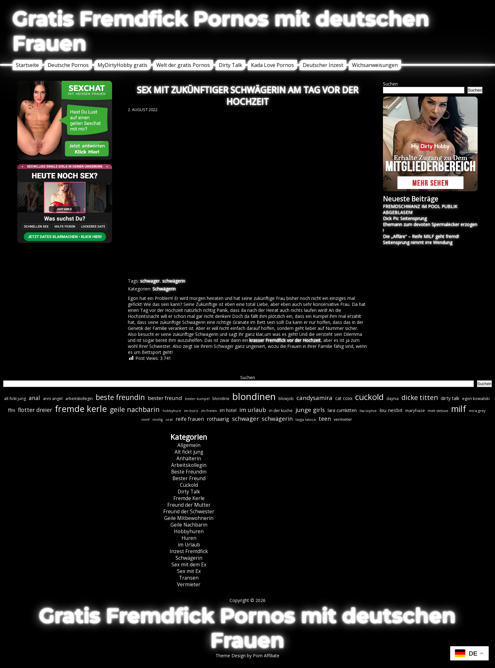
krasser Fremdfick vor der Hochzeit (285, 340)
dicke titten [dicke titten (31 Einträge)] (420, 397)
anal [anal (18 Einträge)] (34, 398)
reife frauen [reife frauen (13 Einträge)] (190, 418)
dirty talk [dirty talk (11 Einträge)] (450, 398)
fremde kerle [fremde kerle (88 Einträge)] (81, 409)
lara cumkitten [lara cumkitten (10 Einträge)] (342, 410)
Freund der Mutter (189, 505)
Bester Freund (189, 478)
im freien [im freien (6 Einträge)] (209, 410)
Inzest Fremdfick (189, 551)
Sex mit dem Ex (188, 564)
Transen (189, 578)
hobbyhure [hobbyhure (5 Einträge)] (172, 411)
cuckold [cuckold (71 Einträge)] (369, 397)
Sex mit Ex (189, 571)
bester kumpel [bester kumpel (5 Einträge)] (197, 399)
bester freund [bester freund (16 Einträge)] (165, 398)
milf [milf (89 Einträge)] (458, 409)
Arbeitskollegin (188, 465)
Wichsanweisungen (375, 65)
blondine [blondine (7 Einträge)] (221, 398)
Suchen (390, 84)
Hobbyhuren (189, 531)
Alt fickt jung (189, 452)
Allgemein (188, 445)
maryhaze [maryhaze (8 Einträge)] (415, 410)
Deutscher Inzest (323, 65)
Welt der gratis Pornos (183, 65)
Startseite (27, 65)
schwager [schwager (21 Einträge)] (245, 418)
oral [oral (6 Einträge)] (169, 419)
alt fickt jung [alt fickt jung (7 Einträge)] (15, 398)
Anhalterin (188, 458)
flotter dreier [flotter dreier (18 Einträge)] (35, 410)
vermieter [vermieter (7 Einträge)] (343, 419)
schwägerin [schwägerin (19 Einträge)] (277, 418)
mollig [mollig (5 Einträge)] (157, 419)
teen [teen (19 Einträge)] (325, 418)
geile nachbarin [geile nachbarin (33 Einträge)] (135, 409)
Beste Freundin (188, 471)
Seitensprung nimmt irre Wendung (417, 242)
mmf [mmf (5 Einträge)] (145, 419)
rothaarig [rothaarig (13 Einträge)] (218, 418)
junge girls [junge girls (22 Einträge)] (310, 410)
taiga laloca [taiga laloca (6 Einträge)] (305, 419)
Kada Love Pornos (272, 65)
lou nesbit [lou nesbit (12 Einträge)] (391, 410)
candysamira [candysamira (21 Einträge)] (314, 398)
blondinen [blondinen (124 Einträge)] (254, 396)
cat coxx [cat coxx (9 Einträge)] (343, 398)
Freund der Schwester (188, 511)
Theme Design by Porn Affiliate (247, 656)
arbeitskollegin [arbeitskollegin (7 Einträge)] (79, 398)
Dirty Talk (230, 65)
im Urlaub (189, 544)
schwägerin (173, 281)
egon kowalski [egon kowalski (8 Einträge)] (476, 398)
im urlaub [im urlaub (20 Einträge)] (252, 410)
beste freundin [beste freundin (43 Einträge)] (120, 397)
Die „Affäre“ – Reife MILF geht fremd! (421, 236)
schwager (150, 281)
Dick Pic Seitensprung (405, 218)
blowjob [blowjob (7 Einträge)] (286, 398)
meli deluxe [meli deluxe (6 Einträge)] (438, 410)
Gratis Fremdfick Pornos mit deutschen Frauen (221, 31)
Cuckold (189, 485)
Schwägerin (164, 289)
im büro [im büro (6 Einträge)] (191, 410)
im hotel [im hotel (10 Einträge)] (228, 410)
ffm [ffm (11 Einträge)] (11, 410)
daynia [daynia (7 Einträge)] (392, 398)
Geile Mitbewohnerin (188, 518)
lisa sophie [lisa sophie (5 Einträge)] (368, 411)
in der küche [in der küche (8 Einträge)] (281, 410)
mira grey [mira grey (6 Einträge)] (477, 410)
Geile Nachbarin (188, 525)
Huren (189, 538)
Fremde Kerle (189, 498)
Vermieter (188, 584)
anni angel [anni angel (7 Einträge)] (53, 398)
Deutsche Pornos (68, 65)
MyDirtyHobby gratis (122, 65)
